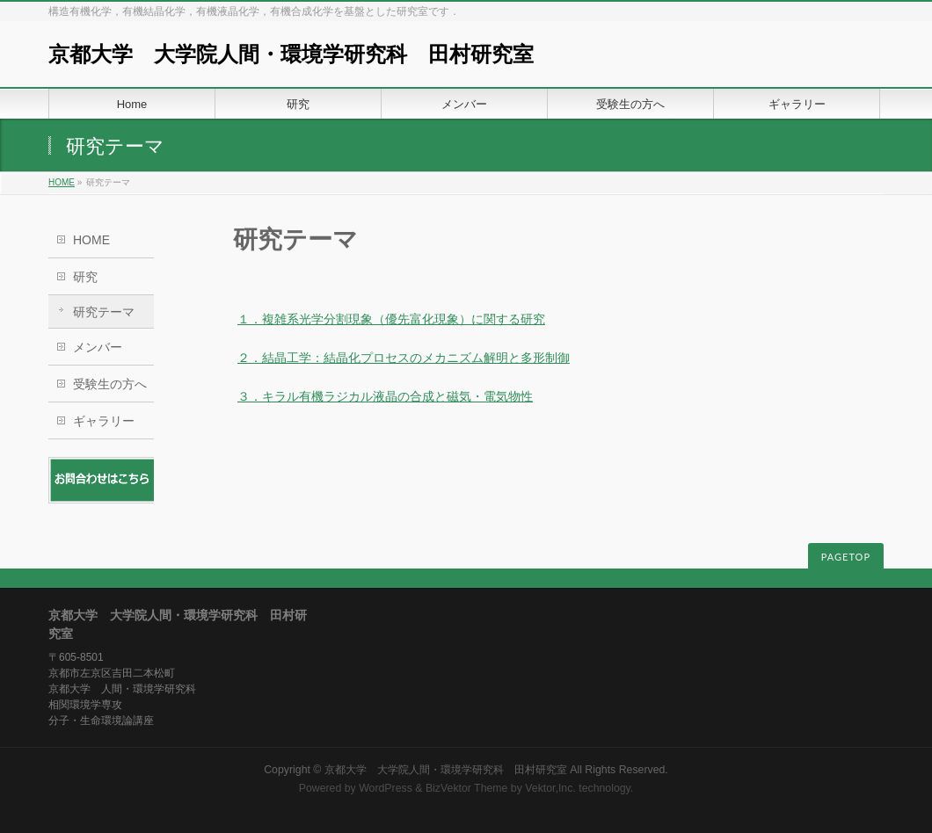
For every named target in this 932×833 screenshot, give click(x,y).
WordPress (385, 788)
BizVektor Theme (467, 788)
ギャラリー (104, 421)
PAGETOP (845, 556)
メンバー (97, 347)
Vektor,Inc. (550, 788)
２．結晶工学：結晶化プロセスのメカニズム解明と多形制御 (403, 358)
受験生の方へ (110, 384)
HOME (61, 182)
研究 (85, 277)
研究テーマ (104, 312)
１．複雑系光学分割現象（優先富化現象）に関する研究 (391, 319)
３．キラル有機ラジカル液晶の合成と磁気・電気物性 (385, 396)
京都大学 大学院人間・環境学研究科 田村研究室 (291, 54)
